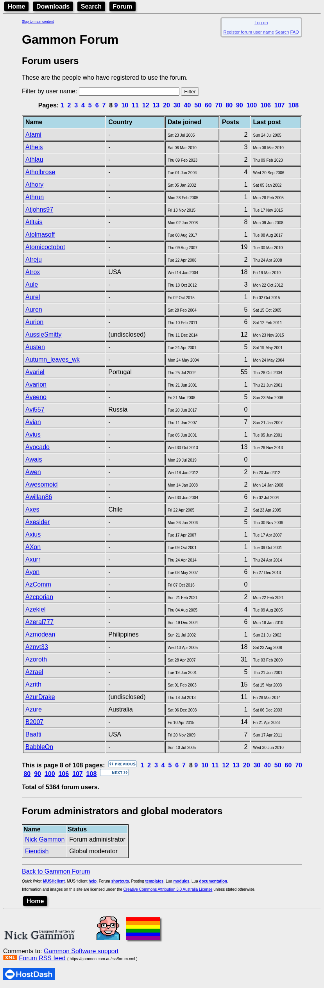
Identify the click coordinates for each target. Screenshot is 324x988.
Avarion (36, 384)
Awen (33, 472)
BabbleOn (39, 747)
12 (145, 105)
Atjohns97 (39, 209)
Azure (33, 709)
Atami (33, 134)
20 (166, 105)
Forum (122, 6)
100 (252, 105)
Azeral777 (39, 622)
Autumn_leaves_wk (52, 359)
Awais (33, 459)
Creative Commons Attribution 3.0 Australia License (168, 889)
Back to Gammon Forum (56, 871)
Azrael (34, 672)
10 (124, 105)
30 (177, 105)
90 (239, 105)
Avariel (35, 372)
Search (91, 6)
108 (293, 105)
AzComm (38, 584)
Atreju (33, 259)
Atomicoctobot (45, 247)
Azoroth (36, 659)
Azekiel (35, 609)
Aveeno (36, 397)
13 (155, 105)
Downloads (53, 6)
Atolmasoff (40, 234)
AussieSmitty (43, 334)
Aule (31, 284)
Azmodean (40, 634)
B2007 (34, 722)
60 (208, 105)
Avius (33, 434)
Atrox (32, 272)
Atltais (34, 222)
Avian (33, 422)
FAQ (294, 32)
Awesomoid (41, 484)
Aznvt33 (36, 647)
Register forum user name (249, 32)
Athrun (34, 197)
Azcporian (39, 597)
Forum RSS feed (42, 958)
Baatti (33, 734)
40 (187, 105)
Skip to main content (38, 21)
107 (279, 105)
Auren (33, 309)
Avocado (37, 447)
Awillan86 (38, 497)
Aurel (32, 297)
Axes (32, 509)
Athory (34, 184)
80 (229, 105)
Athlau (34, 159)
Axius (33, 534)
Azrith (33, 684)
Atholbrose (40, 172)
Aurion (34, 322)
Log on (261, 22)
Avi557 (35, 409)
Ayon (32, 572)
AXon (33, 547)
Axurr (32, 559)
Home (16, 6)
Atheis (34, 147)
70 (218, 105)
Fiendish (36, 851)
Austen (35, 347)
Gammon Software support (81, 951)
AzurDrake (40, 697)
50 (197, 105)
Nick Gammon (44, 839)
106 (265, 105)
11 (135, 105)
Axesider (37, 522)
